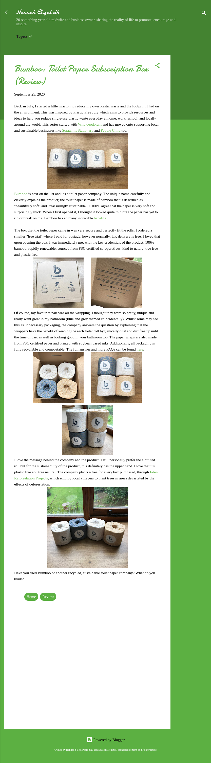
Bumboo (21, 194)
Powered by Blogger (105, 740)
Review (48, 597)
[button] (157, 66)
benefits (100, 218)
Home (31, 597)
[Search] (204, 13)
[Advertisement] (191, 130)
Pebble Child (111, 130)
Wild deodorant (90, 124)
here (140, 349)
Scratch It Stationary (77, 130)
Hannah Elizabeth (37, 12)
